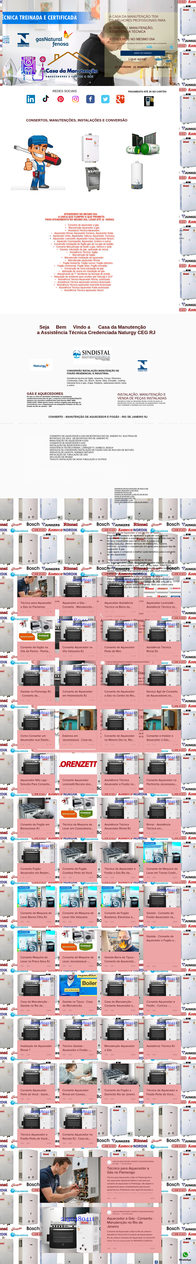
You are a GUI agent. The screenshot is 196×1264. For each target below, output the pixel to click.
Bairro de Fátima (162, 284)
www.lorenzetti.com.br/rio (75, 345)
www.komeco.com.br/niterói (118, 349)
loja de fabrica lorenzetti (123, 158)
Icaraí (171, 287)
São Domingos (154, 292)
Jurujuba (150, 289)
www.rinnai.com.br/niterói (33, 344)
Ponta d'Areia (156, 290)
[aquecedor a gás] (90, 82)
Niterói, (147, 285)
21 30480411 (140, 67)
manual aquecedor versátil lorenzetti (127, 195)
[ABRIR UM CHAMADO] (142, 53)
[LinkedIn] (31, 99)
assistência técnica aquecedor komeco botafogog (148, 456)
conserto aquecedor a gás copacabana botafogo (148, 445)
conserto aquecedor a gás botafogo (143, 452)
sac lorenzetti (119, 156)
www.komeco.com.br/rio (117, 347)
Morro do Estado (165, 289)
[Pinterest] (60, 99)
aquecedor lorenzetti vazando (125, 147)
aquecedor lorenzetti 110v (124, 191)
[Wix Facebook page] (90, 99)
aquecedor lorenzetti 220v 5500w (126, 197)
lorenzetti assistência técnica (125, 149)
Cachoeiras (154, 285)
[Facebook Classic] (156, 1262)
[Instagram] (75, 99)
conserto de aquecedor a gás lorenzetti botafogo (148, 454)
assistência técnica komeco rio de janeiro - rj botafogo (150, 450)
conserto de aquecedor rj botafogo (143, 443)
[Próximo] (174, 43)
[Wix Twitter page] (105, 99)
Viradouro (156, 293)
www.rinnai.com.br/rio (32, 342)
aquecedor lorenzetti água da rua (126, 193)
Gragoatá (160, 287)
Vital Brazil (168, 293)
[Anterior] (6, 43)
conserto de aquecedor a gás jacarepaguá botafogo (149, 448)
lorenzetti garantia (121, 162)
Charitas (148, 287)
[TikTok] (45, 99)
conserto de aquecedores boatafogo (143, 447)
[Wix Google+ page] (120, 99)
